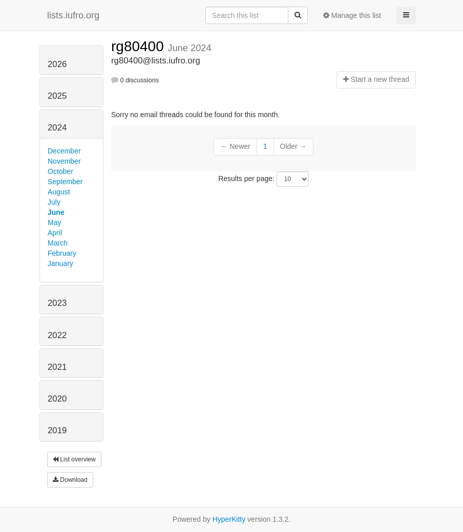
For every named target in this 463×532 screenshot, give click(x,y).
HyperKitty (229, 519)
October (60, 171)
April (55, 233)
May (54, 222)
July (54, 202)
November (64, 161)
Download (70, 479)
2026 (57, 64)
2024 (57, 127)
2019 (57, 430)
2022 (57, 335)
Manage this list (352, 15)
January (60, 263)
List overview (74, 459)
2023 (57, 303)
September (65, 182)
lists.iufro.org (73, 15)
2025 (57, 96)
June (56, 212)
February (62, 253)
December (64, 151)
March (58, 243)
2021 (57, 367)
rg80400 (139, 46)
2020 (57, 399)
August (59, 192)
